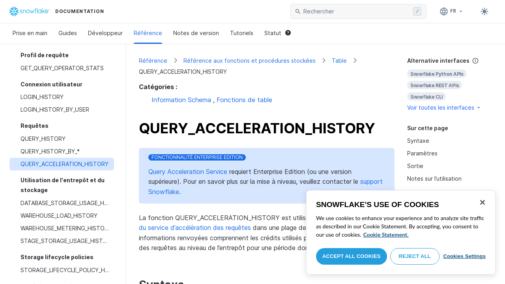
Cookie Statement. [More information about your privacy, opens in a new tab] (386, 234)
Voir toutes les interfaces (444, 107)
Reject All (415, 256)
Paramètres (422, 153)
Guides (67, 33)
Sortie (415, 166)
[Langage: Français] (451, 11)
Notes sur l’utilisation (434, 178)
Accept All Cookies (351, 256)
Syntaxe (418, 140)
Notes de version (196, 33)
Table (339, 60)
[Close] (482, 202)
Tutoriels (241, 33)
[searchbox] (356, 11)
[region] (401, 232)
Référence (148, 33)
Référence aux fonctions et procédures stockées (249, 60)
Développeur (105, 33)
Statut (277, 33)
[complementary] (449, 84)
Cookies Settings (464, 256)
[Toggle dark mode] (484, 11)
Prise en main (30, 33)
